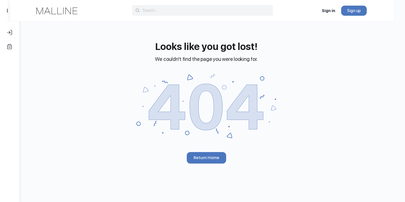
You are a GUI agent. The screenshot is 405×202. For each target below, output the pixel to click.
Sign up (365, 10)
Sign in (339, 10)
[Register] (9, 47)
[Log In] (9, 33)
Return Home (212, 157)
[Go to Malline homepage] (68, 10)
